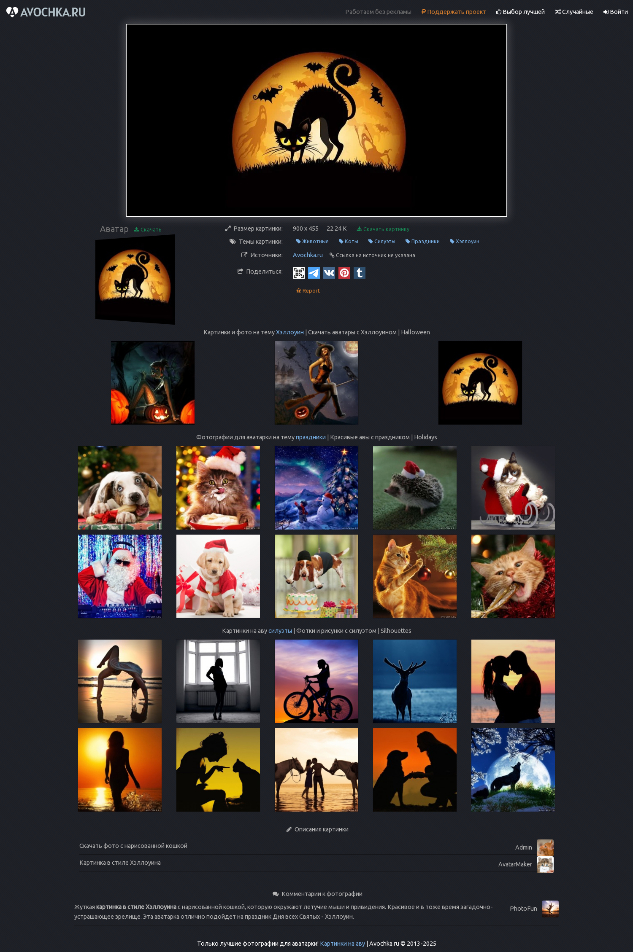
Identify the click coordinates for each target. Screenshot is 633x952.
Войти (615, 11)
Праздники (423, 241)
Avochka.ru (308, 255)
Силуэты (381, 241)
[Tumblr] (359, 272)
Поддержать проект (454, 11)
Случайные (574, 11)
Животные (312, 241)
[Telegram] (314, 272)
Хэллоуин (464, 241)
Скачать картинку (383, 229)
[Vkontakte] (329, 272)
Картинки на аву (342, 943)
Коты (348, 241)
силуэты (280, 630)
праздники (311, 437)
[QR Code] (299, 272)
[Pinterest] (344, 272)
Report (308, 291)
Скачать (148, 229)
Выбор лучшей (520, 11)
